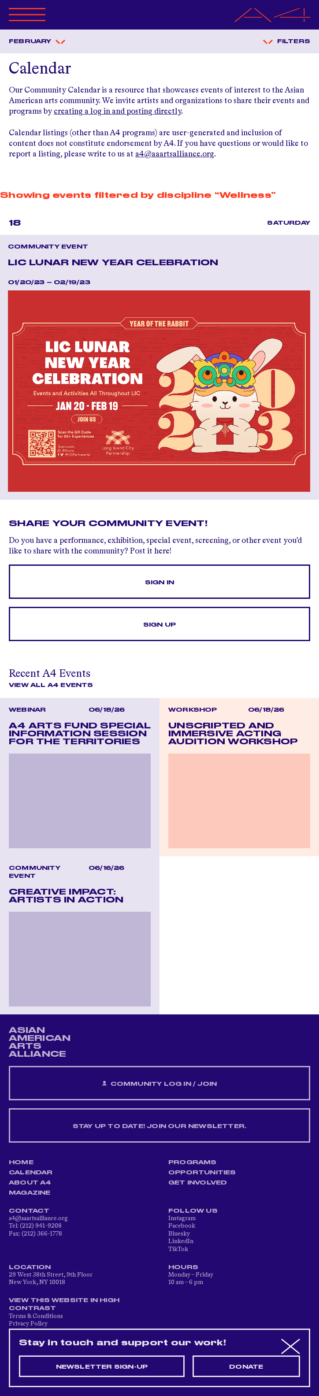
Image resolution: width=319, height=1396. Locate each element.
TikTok (178, 1249)
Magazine (30, 1193)
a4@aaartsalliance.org (174, 154)
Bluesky (179, 1234)
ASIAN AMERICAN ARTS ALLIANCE (39, 1042)
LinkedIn (180, 1241)
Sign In (159, 582)
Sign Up (159, 624)
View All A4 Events (51, 685)
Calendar (31, 1172)
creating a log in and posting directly (117, 111)
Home (21, 1162)
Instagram (182, 1218)
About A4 (30, 1182)
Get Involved (197, 1182)
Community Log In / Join (159, 1084)
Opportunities (202, 1172)
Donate (246, 1367)
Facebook (181, 1226)
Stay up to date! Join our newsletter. (159, 1126)
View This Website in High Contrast (64, 1304)
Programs (192, 1162)
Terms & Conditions (36, 1316)
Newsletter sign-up (102, 1367)
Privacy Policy (28, 1324)
